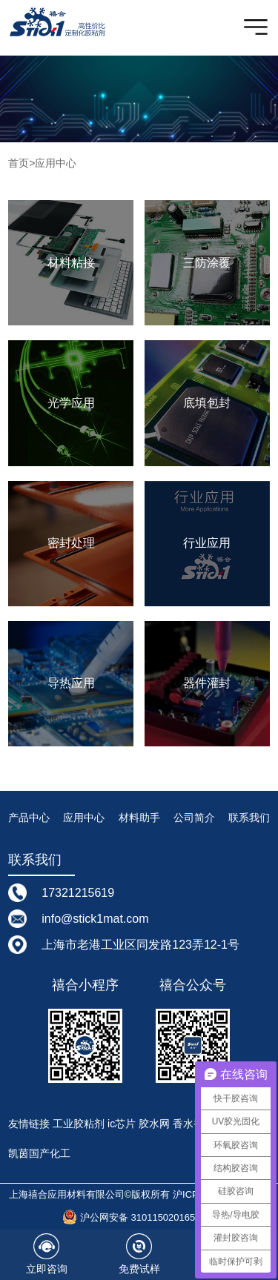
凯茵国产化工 (39, 1153)
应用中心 (55, 163)
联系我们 (249, 817)
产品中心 (29, 817)
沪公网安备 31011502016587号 (138, 1217)
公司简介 (194, 817)
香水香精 (193, 1124)
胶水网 (154, 1124)
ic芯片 (121, 1124)
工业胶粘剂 (79, 1124)
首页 (18, 163)
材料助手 (139, 817)
